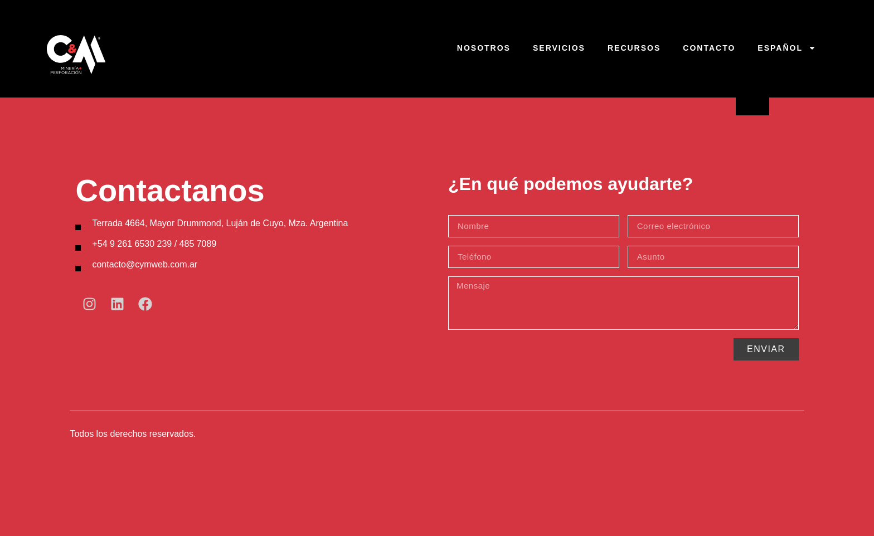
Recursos (634, 47)
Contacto (709, 47)
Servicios (559, 47)
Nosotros (484, 47)
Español (787, 47)
